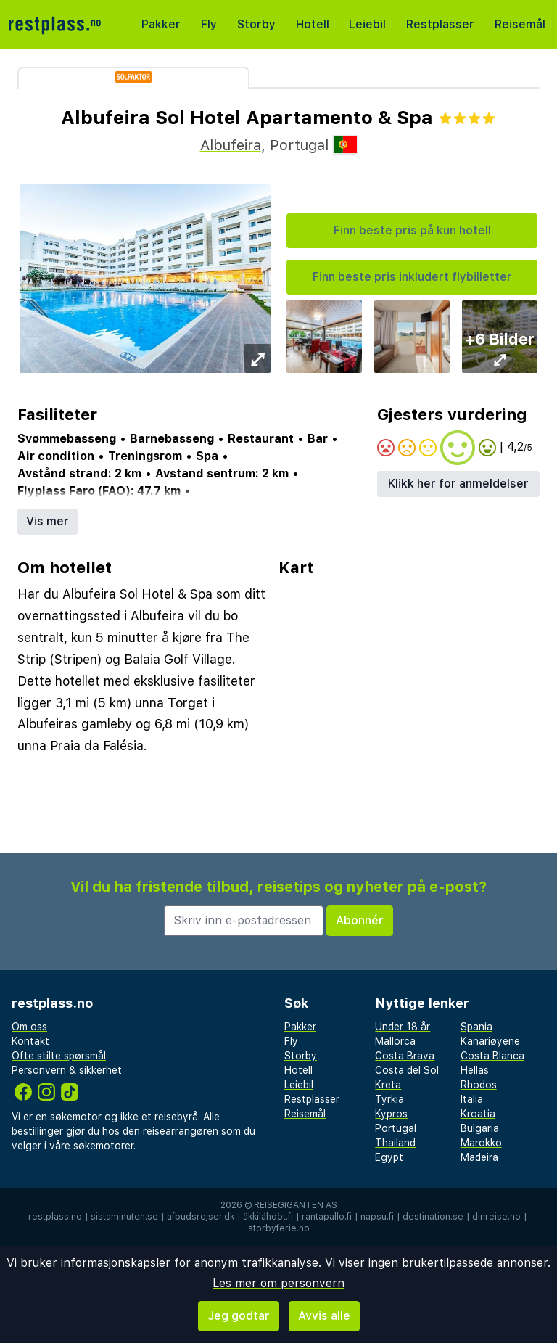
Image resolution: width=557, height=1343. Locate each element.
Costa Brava (404, 1055)
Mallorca (395, 1041)
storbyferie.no (279, 1228)
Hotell (312, 24)
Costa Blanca (492, 1055)
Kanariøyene (490, 1041)
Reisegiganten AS (295, 1205)
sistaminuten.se (124, 1217)
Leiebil (367, 24)
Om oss (29, 1026)
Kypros (391, 1114)
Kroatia (478, 1114)
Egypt (389, 1157)
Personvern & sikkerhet (67, 1070)
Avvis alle (324, 1316)
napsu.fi (377, 1217)
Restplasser (440, 24)
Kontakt (30, 1041)
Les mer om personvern (278, 1283)
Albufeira (230, 145)
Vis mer (47, 521)
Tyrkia (389, 1099)
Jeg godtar (238, 1316)
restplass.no (55, 1217)
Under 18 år (402, 1026)
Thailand (395, 1143)
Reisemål (520, 24)
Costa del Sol (407, 1070)
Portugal (395, 1128)
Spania (476, 1026)
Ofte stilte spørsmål (59, 1055)
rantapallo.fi (327, 1217)
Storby (256, 24)
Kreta (388, 1085)
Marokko (481, 1143)
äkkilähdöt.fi (268, 1217)
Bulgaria (480, 1128)
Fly (209, 24)
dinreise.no (496, 1217)
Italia (472, 1099)
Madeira (479, 1157)
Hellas (475, 1070)
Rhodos (479, 1085)
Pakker (161, 24)
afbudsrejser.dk (200, 1217)
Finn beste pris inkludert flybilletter (412, 277)
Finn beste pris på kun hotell (412, 230)
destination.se (433, 1217)
